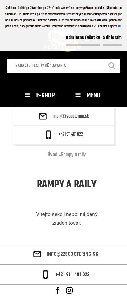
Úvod (52, 155)
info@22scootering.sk (70, 116)
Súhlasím (112, 38)
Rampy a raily (73, 155)
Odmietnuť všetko (83, 38)
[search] (112, 66)
